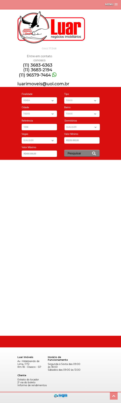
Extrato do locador (28, 379)
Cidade (25, 107)
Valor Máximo (29, 147)
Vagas (25, 134)
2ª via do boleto (26, 382)
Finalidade (27, 94)
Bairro (67, 107)
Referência (27, 120)
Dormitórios (71, 120)
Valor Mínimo (71, 134)
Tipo (66, 94)
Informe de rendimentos (32, 385)
